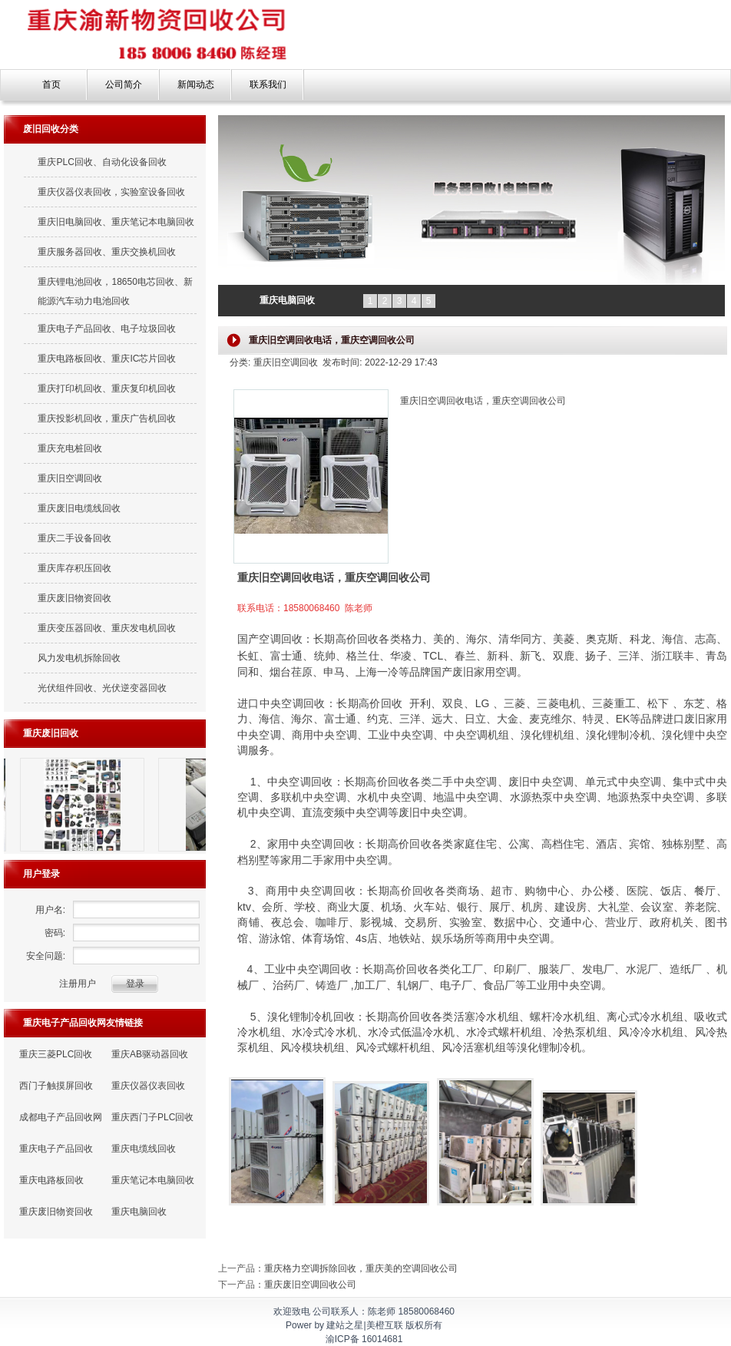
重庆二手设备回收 (74, 538)
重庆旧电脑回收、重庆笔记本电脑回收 (116, 222)
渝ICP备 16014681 (364, 1339)
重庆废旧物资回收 (74, 598)
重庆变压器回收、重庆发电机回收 (107, 628)
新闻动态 (195, 84)
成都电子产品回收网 (60, 1117)
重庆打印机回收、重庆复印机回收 (107, 388)
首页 (51, 84)
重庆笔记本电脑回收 (152, 1180)
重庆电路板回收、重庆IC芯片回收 (107, 358)
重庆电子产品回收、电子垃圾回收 (107, 328)
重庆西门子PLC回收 (152, 1117)
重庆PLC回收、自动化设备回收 (102, 162)
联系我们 (268, 84)
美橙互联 (384, 1325)
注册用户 (77, 983)
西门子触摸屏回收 (56, 1085)
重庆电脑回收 (139, 1211)
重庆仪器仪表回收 (148, 1085)
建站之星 (344, 1325)
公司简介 (123, 84)
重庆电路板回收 (51, 1180)
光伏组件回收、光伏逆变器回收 (102, 688)
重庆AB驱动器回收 (149, 1054)
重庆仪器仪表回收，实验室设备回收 (111, 192)
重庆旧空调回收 (70, 478)
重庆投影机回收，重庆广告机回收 (107, 418)
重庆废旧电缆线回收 (79, 508)
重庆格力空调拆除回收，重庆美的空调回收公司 (361, 1268)
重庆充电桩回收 (70, 448)
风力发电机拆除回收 (79, 658)
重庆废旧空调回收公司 (310, 1284)
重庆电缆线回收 (143, 1148)
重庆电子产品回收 (56, 1148)
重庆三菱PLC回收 (55, 1054)
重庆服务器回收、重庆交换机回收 (107, 251)
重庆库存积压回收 (74, 568)
